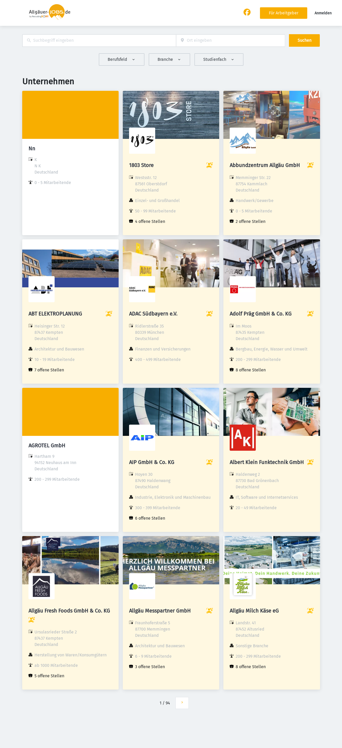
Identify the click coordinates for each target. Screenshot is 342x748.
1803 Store (141, 165)
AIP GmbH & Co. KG (151, 462)
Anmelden (323, 13)
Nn (31, 148)
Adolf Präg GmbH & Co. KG (261, 314)
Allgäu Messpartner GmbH (160, 611)
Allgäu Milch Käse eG (254, 611)
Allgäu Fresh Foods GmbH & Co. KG (69, 611)
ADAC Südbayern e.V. (153, 314)
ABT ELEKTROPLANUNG (55, 314)
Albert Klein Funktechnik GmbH (267, 462)
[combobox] (99, 40)
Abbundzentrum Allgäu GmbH (265, 165)
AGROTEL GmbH (46, 445)
